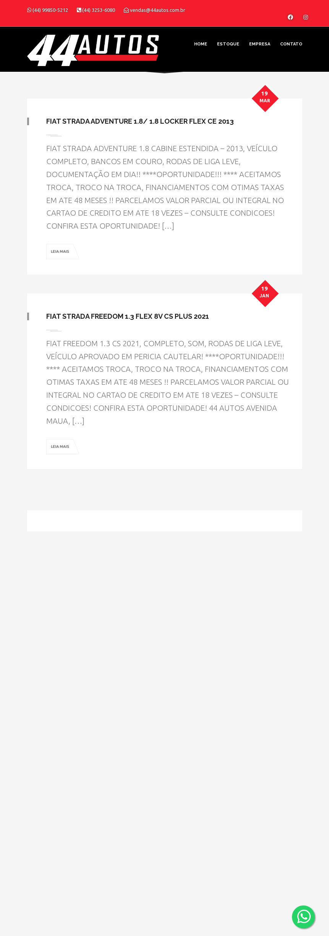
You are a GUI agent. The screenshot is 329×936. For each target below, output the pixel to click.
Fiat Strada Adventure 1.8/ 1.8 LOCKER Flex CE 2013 (140, 121)
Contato (291, 44)
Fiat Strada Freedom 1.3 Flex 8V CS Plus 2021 (127, 316)
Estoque (228, 44)
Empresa (259, 44)
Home (200, 44)
